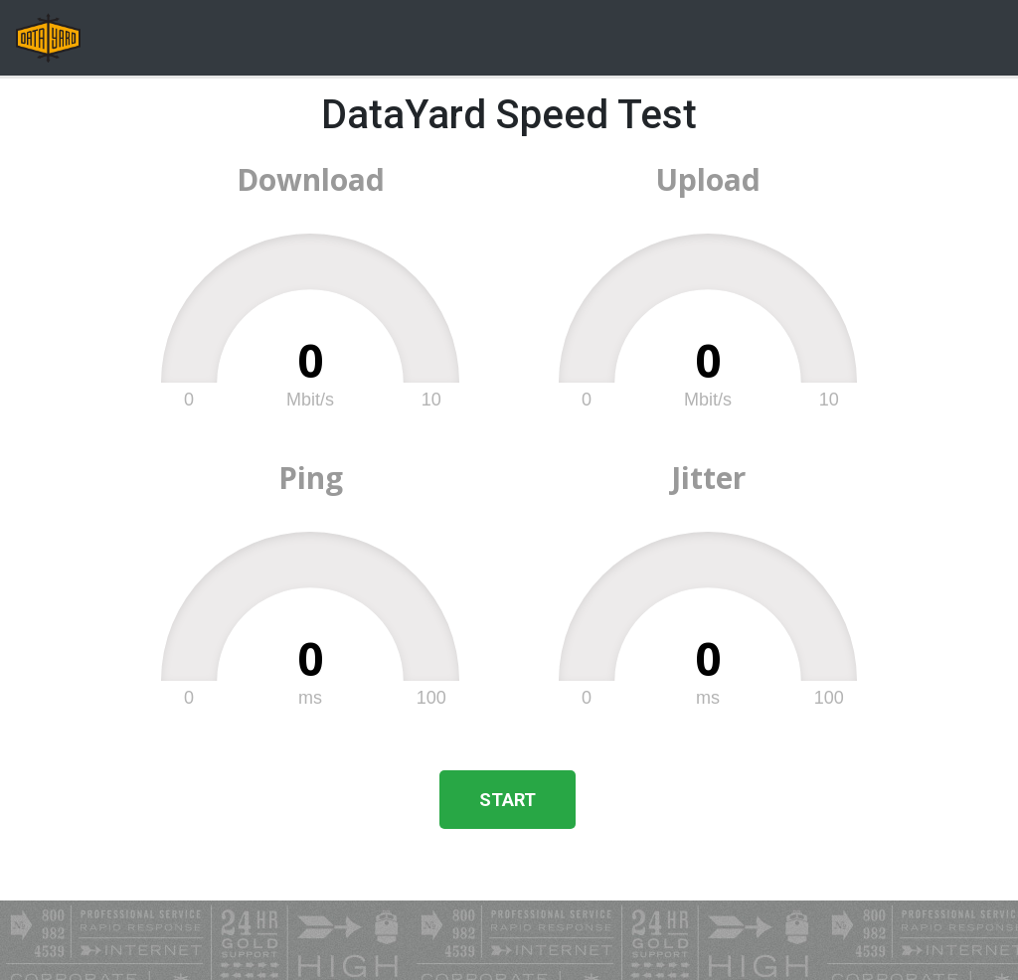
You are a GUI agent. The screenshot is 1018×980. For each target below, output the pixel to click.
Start (507, 799)
